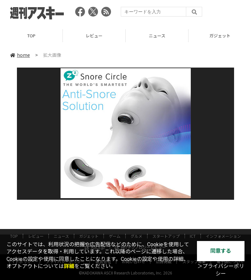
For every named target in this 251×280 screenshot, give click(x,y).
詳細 (69, 266)
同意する (220, 251)
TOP (31, 35)
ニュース (157, 35)
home (20, 55)
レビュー (94, 35)
